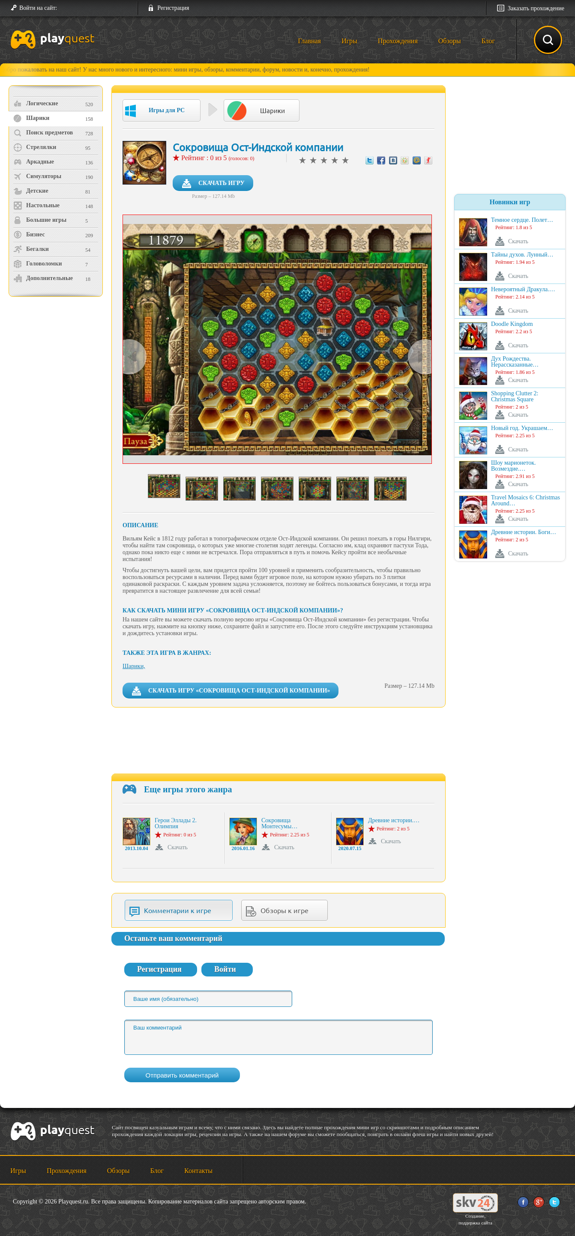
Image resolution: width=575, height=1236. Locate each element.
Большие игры (39, 220)
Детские (30, 191)
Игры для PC (155, 110)
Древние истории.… (393, 821)
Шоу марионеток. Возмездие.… (513, 466)
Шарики (31, 118)
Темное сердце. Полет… (522, 220)
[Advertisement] (56, 370)
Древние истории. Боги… (523, 532)
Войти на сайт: (38, 8)
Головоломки (37, 264)
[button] (66, 8)
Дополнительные (43, 278)
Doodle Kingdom (512, 324)
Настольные (36, 205)
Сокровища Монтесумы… (279, 824)
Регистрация (173, 8)
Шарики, (134, 666)
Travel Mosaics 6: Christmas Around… (525, 501)
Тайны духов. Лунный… (522, 255)
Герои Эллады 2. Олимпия (176, 824)
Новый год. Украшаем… (522, 428)
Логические (35, 103)
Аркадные (33, 162)
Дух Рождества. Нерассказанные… (515, 362)
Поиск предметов (43, 132)
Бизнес (29, 234)
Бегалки (31, 249)
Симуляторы (37, 176)
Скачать (178, 847)
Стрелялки (34, 147)
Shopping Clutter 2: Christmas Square (514, 397)
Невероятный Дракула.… (523, 290)
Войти (225, 969)
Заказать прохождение (536, 8)
